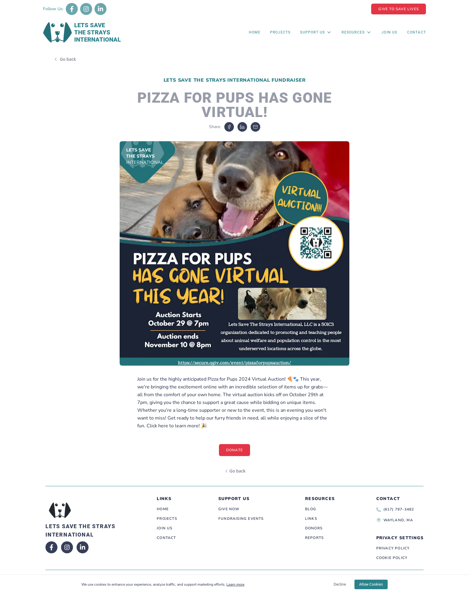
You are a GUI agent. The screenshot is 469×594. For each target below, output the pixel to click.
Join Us (389, 32)
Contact (416, 32)
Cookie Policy (392, 557)
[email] (255, 127)
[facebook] (229, 127)
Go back (68, 59)
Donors (313, 528)
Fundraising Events (241, 518)
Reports (314, 537)
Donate (234, 450)
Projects (280, 32)
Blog (310, 509)
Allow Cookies (371, 584)
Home (255, 32)
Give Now (229, 509)
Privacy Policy (393, 548)
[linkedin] (242, 127)
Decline (340, 584)
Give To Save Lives (398, 9)
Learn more (235, 584)
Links (311, 518)
